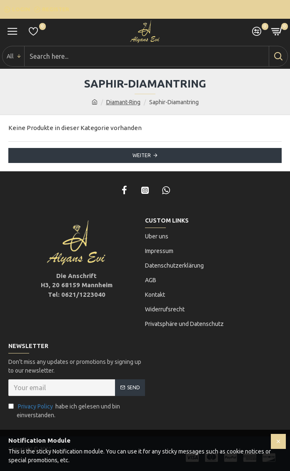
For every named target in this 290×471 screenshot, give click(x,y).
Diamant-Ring (123, 102)
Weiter (141, 155)
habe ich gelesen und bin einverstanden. (64, 410)
